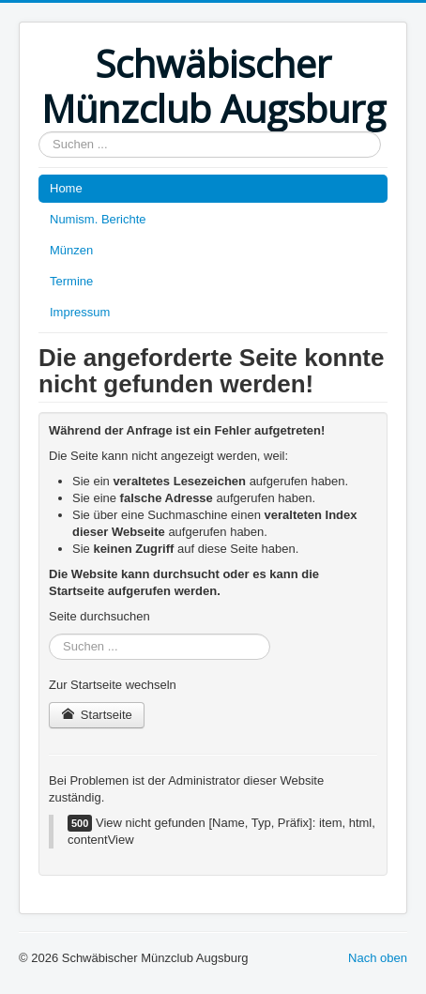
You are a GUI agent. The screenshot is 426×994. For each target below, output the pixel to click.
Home (66, 188)
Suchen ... (38, 131)
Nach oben (377, 958)
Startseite (96, 715)
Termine (71, 281)
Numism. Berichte (98, 219)
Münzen (71, 250)
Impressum (80, 312)
